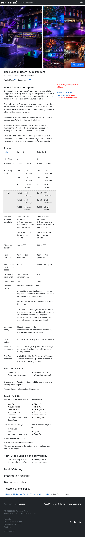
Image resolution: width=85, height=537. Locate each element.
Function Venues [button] (28, 2)
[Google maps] (30, 80)
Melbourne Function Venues (25, 494)
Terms (62, 504)
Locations (77, 504)
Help (81, 2)
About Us (47, 504)
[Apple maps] (15, 80)
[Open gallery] (53, 21)
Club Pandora (44, 494)
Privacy (69, 504)
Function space (18, 504)
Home (7, 494)
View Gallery (78, 65)
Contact (55, 504)
